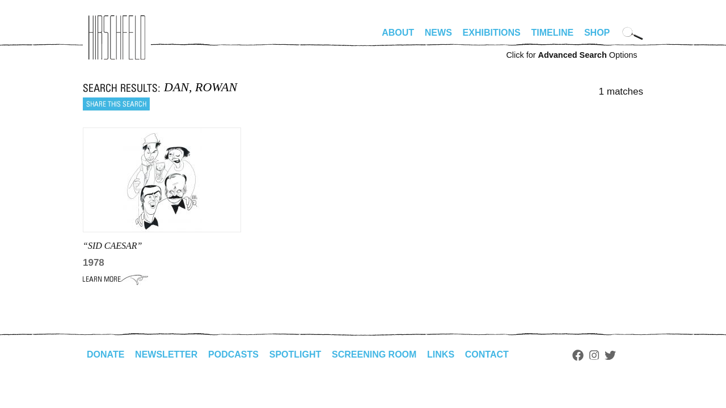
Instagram (594, 355)
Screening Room (374, 354)
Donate (105, 354)
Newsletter (166, 354)
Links (440, 354)
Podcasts (233, 354)
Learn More (115, 279)
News (438, 32)
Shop (597, 32)
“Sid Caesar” (112, 245)
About (398, 32)
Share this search (116, 103)
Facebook (578, 355)
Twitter (610, 355)
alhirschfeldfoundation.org (117, 37)
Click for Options (571, 55)
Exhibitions (492, 32)
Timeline (552, 32)
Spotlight (295, 354)
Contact (487, 354)
